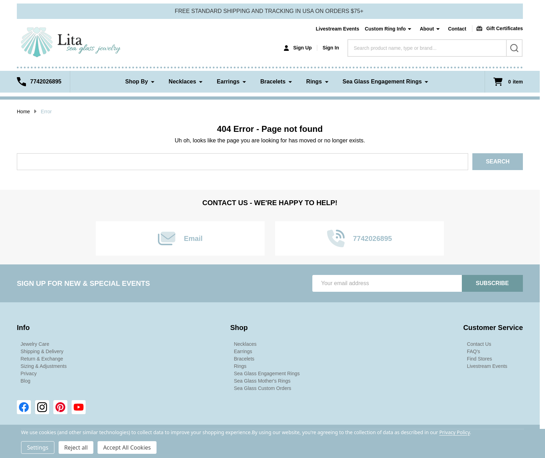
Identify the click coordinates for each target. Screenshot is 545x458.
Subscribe (492, 283)
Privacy (29, 373)
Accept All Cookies (127, 447)
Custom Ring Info (385, 29)
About (427, 29)
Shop (239, 327)
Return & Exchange (42, 359)
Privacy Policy (454, 432)
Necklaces (182, 82)
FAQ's (473, 351)
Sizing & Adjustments (44, 366)
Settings (37, 447)
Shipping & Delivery (42, 351)
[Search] (514, 48)
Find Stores (479, 359)
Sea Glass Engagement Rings (382, 82)
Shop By (136, 82)
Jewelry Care (35, 344)
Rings (314, 82)
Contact (457, 29)
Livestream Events (337, 29)
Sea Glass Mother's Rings (262, 381)
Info (23, 327)
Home (23, 111)
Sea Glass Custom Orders (262, 388)
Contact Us (479, 344)
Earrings (228, 82)
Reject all (76, 447)
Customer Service (493, 327)
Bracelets (273, 82)
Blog (26, 381)
